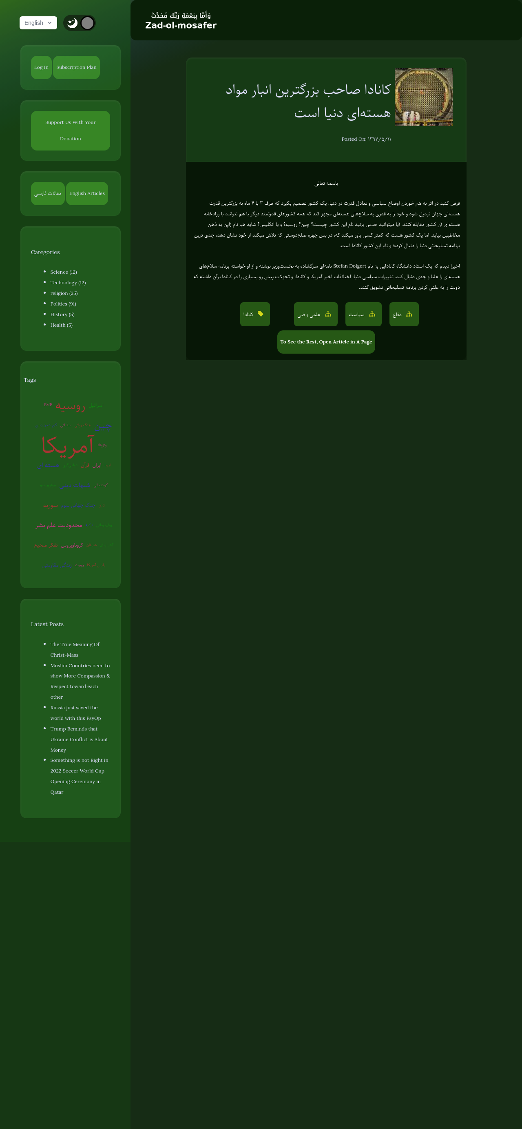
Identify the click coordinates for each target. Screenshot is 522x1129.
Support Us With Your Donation (70, 130)
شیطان (91, 544)
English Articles (87, 193)
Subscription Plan (76, 67)
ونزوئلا (101, 444)
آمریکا (67, 445)
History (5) (63, 314)
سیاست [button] (357, 314)
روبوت (79, 564)
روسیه (70, 405)
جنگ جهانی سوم (78, 504)
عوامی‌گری (69, 464)
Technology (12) (68, 282)
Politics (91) (63, 303)
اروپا (108, 464)
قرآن (85, 464)
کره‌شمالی (101, 484)
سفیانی (65, 424)
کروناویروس (72, 544)
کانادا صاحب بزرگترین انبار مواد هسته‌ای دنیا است (309, 101)
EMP (48, 404)
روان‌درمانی (104, 524)
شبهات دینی (75, 485)
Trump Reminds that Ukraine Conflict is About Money (79, 739)
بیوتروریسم (48, 484)
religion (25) (64, 293)
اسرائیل (95, 405)
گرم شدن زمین (46, 424)
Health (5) (62, 325)
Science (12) (64, 272)
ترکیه (89, 524)
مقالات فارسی (48, 193)
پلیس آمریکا (96, 564)
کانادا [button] (249, 314)
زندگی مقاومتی (57, 564)
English (38, 23)
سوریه (50, 505)
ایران (97, 464)
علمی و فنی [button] (309, 314)
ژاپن (101, 504)
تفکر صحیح (46, 544)
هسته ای (48, 465)
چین (103, 425)
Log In (41, 67)
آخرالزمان (106, 544)
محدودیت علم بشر (58, 525)
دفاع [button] (398, 314)
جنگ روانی (82, 424)
